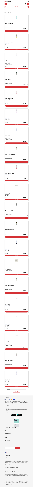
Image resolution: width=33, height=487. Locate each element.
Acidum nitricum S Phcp (9, 229)
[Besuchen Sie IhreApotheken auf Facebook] (5, 452)
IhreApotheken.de (19, 400)
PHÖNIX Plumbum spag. (9, 173)
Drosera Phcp (7, 379)
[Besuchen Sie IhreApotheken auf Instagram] (6, 452)
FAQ (5, 430)
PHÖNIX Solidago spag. (9, 23)
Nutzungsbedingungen (7, 433)
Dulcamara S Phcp (8, 248)
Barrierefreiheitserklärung (8, 441)
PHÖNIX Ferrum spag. (9, 360)
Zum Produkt (16, 49)
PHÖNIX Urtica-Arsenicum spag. (11, 117)
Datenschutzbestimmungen (8, 434)
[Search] (28, 4)
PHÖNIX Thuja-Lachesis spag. (10, 42)
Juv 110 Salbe (7, 304)
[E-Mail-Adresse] (10, 448)
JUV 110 (6, 266)
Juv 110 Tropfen (8, 341)
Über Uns (6, 437)
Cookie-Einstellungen (7, 440)
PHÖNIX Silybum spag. (9, 60)
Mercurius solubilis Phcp (9, 210)
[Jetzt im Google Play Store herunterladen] (19, 415)
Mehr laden (16, 391)
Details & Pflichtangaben (8, 27)
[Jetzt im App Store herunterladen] (13, 415)
